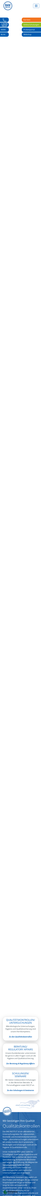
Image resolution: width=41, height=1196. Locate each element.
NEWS (3, 29)
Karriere (27, 20)
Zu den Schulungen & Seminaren (20, 1090)
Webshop (27, 34)
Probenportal (29, 29)
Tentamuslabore (9, 1165)
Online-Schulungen (31, 25)
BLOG (3, 34)
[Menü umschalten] (36, 6)
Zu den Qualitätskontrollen (20, 1037)
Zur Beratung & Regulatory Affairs (20, 1063)
